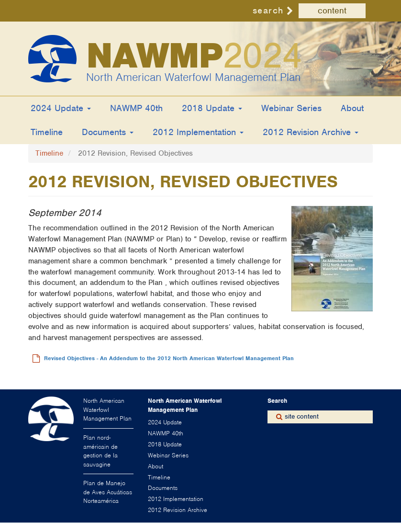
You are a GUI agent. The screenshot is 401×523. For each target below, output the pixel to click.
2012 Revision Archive (310, 131)
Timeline (47, 131)
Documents (108, 131)
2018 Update (212, 108)
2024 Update (61, 108)
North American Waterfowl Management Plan (193, 77)
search (268, 10)
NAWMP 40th (136, 108)
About (352, 108)
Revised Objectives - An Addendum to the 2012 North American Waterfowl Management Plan (169, 358)
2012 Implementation (198, 131)
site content (302, 416)
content (332, 10)
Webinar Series (291, 108)
